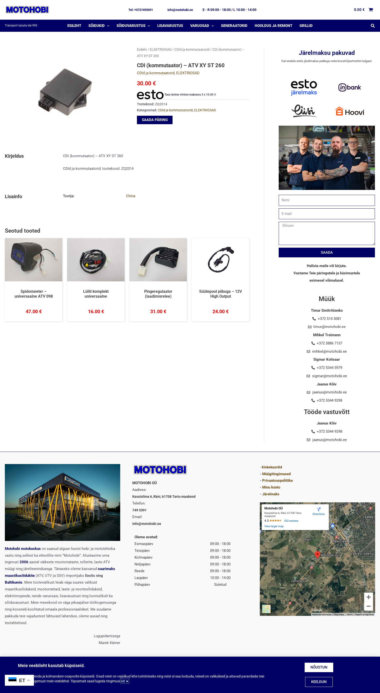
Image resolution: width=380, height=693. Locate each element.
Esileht (142, 49)
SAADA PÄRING (155, 120)
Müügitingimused (276, 474)
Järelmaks (270, 494)
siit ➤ (125, 681)
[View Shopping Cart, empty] (363, 9)
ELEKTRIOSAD (161, 49)
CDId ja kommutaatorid (191, 49)
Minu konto (271, 487)
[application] (107, 26)
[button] (141, 9)
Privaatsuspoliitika (277, 480)
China (130, 196)
